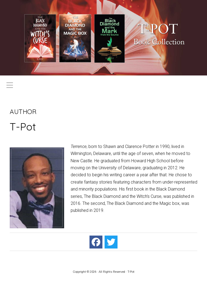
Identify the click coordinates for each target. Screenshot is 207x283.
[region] (103, 37)
